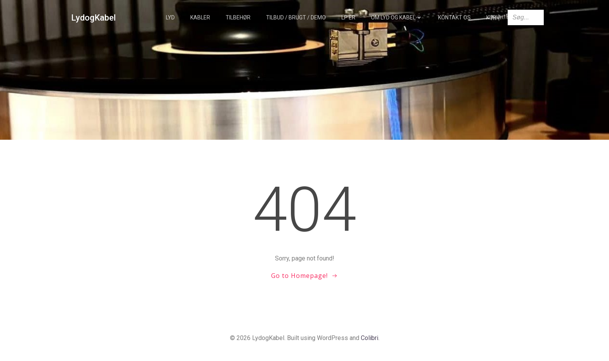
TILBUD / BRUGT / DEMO (296, 17)
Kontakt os (454, 17)
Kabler (200, 17)
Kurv (493, 17)
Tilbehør (238, 17)
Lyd (170, 17)
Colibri (369, 338)
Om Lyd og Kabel (397, 17)
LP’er (348, 17)
